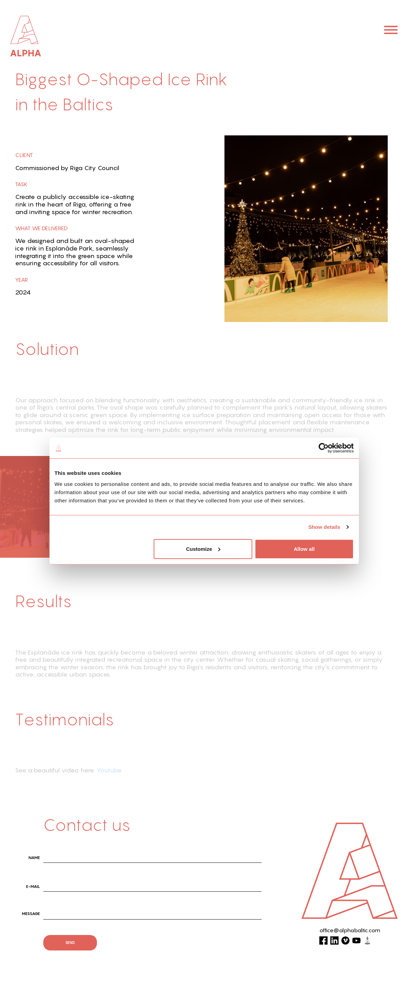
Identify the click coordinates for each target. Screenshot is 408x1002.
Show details (324, 527)
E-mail (33, 886)
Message (31, 913)
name (34, 857)
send (70, 942)
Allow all (304, 549)
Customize (203, 549)
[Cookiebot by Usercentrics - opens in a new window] (324, 448)
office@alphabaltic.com (349, 930)
